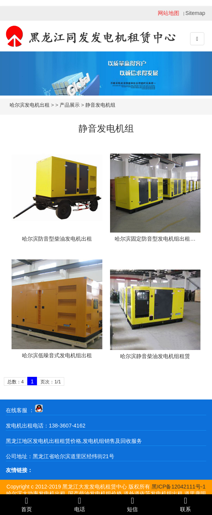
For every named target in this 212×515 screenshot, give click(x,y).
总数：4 (15, 382)
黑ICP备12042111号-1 (178, 487)
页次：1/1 (50, 382)
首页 (26, 504)
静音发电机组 (100, 105)
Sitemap (195, 13)
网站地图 (168, 13)
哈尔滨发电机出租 (30, 105)
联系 (185, 504)
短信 (132, 504)
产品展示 (70, 105)
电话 (79, 504)
